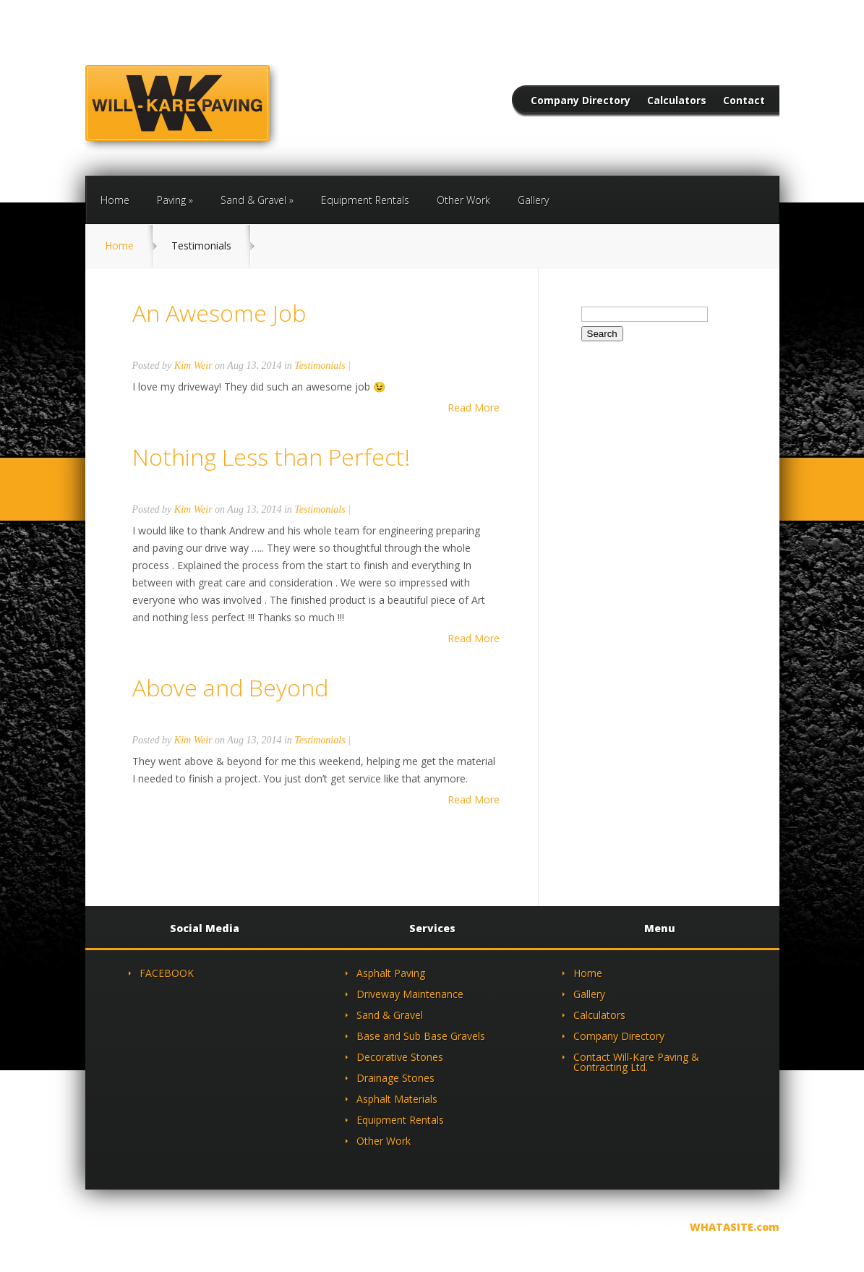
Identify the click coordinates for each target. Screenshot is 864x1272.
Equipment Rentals (365, 200)
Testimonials (319, 365)
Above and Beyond (230, 687)
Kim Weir (193, 365)
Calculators (676, 101)
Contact (744, 101)
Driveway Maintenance (409, 994)
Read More (474, 408)
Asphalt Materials (396, 1099)
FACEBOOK (167, 973)
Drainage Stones (395, 1078)
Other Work (463, 200)
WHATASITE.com (734, 1227)
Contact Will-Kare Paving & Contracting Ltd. (636, 1062)
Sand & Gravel (253, 200)
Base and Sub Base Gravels (420, 1036)
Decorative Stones (399, 1057)
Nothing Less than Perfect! (271, 456)
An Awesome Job (219, 312)
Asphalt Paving (390, 973)
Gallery (533, 200)
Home (114, 200)
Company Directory (580, 101)
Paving (171, 200)
